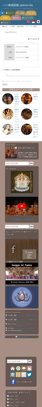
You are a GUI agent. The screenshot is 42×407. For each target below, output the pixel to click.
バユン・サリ (13, 318)
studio (8, 221)
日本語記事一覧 (22, 258)
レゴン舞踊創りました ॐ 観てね (22, 202)
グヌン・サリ (13, 327)
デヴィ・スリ (13, 321)
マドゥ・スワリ (14, 347)
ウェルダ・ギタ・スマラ (17, 369)
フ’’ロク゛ (5, 23)
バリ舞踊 (20, 13)
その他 (31, 13)
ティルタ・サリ (14, 363)
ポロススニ (13, 350)
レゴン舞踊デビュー (35, 96)
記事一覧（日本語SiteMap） (18, 375)
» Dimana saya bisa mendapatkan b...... (24, 250)
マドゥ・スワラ (14, 337)
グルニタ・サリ (14, 330)
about (16, 18)
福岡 (5, 18)
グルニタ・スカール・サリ (18, 333)
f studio (13, 401)
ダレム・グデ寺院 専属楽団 (18, 353)
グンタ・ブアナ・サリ (17, 324)
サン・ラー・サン (15, 356)
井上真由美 (34, 39)
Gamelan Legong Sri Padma (22, 194)
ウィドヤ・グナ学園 (16, 372)
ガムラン (10, 13)
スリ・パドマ (27, 18)
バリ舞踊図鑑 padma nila (18, 5)
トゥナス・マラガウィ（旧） (19, 366)
